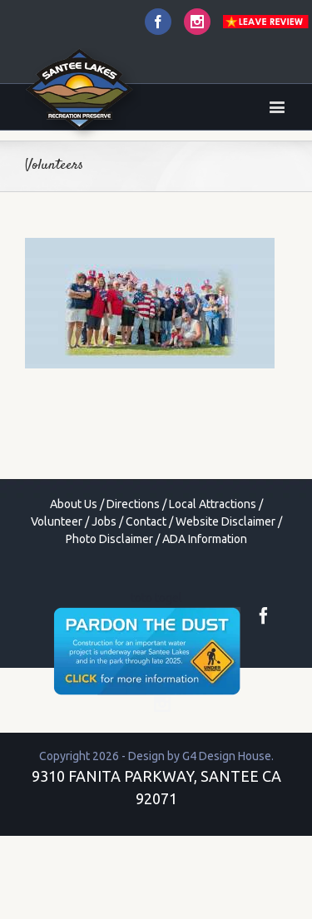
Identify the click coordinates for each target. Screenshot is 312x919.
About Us (73, 504)
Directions (133, 504)
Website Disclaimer (225, 521)
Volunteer (56, 521)
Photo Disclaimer (109, 539)
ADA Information (204, 539)
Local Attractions (212, 504)
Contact (146, 521)
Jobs (104, 521)
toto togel (156, 598)
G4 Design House (226, 756)
